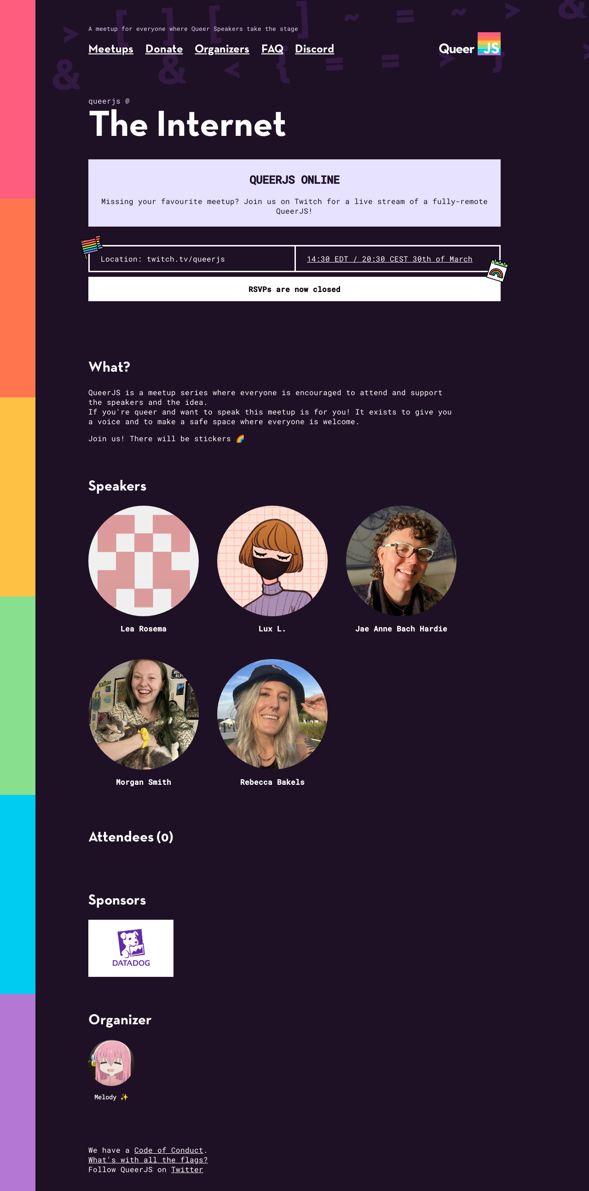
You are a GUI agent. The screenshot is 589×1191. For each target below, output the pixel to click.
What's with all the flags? (148, 1159)
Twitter (187, 1169)
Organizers (222, 49)
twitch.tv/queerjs (186, 258)
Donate (164, 49)
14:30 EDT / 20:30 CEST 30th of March (390, 258)
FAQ (272, 49)
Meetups (110, 49)
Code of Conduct (168, 1150)
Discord (314, 49)
